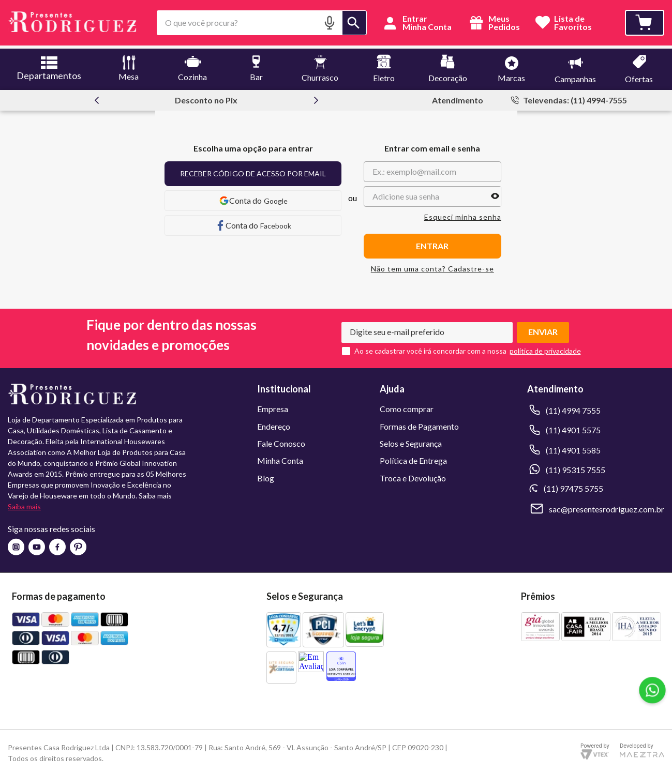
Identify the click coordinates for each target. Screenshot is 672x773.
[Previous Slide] (97, 97)
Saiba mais (24, 503)
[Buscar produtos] (354, 22)
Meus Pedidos (493, 22)
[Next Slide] (316, 97)
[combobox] (262, 22)
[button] (329, 22)
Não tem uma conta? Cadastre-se (432, 266)
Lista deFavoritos (573, 23)
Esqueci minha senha (462, 214)
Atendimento (457, 97)
